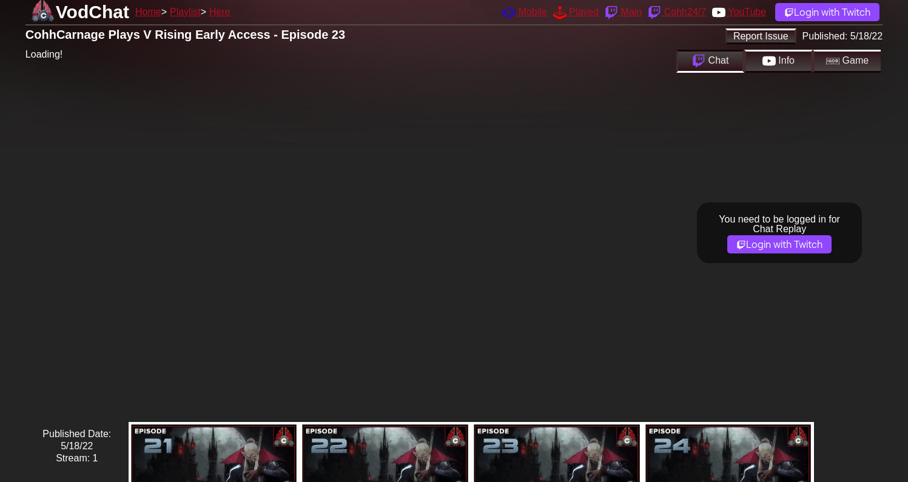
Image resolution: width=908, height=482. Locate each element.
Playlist (185, 12)
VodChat (92, 12)
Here (219, 12)
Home (148, 12)
